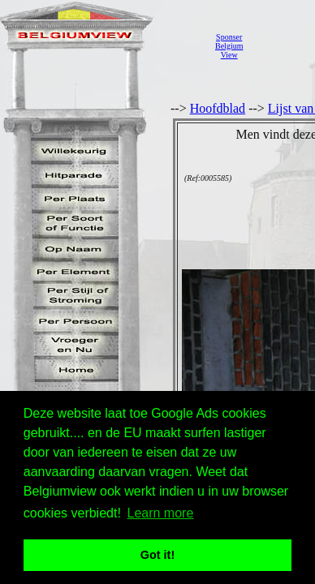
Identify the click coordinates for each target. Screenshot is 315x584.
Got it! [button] (157, 554)
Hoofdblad (217, 108)
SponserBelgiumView (229, 45)
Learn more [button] (160, 513)
